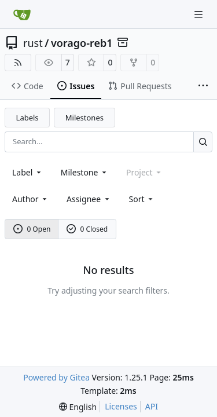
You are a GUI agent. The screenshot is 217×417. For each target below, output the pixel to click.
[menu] (142, 199)
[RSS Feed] (18, 62)
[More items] (203, 86)
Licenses (121, 406)
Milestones (84, 117)
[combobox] (27, 172)
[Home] (22, 14)
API (151, 406)
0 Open (32, 229)
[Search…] (202, 141)
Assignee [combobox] (89, 198)
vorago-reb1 (82, 43)
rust (33, 43)
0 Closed (87, 229)
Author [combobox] (30, 198)
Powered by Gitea (56, 377)
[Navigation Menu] (199, 14)
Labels (27, 117)
